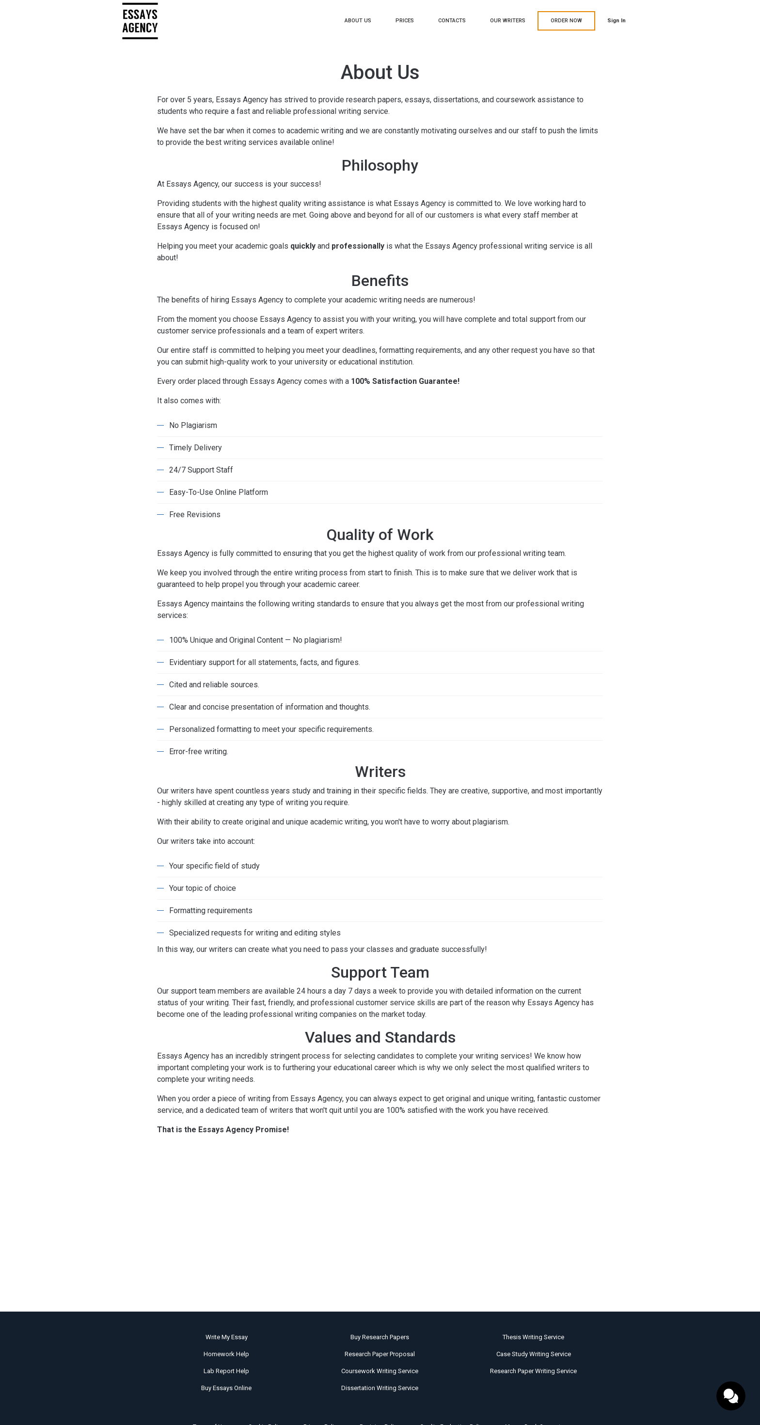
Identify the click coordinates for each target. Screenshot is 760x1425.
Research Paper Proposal (380, 1354)
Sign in (616, 20)
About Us (358, 20)
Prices (405, 20)
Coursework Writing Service (379, 1371)
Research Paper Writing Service (533, 1371)
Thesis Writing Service (533, 1337)
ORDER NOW (566, 20)
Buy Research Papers (379, 1337)
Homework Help (226, 1354)
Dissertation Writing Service (379, 1388)
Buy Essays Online (226, 1388)
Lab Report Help (226, 1371)
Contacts (452, 20)
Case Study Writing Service (533, 1354)
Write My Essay (227, 1337)
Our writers (507, 20)
